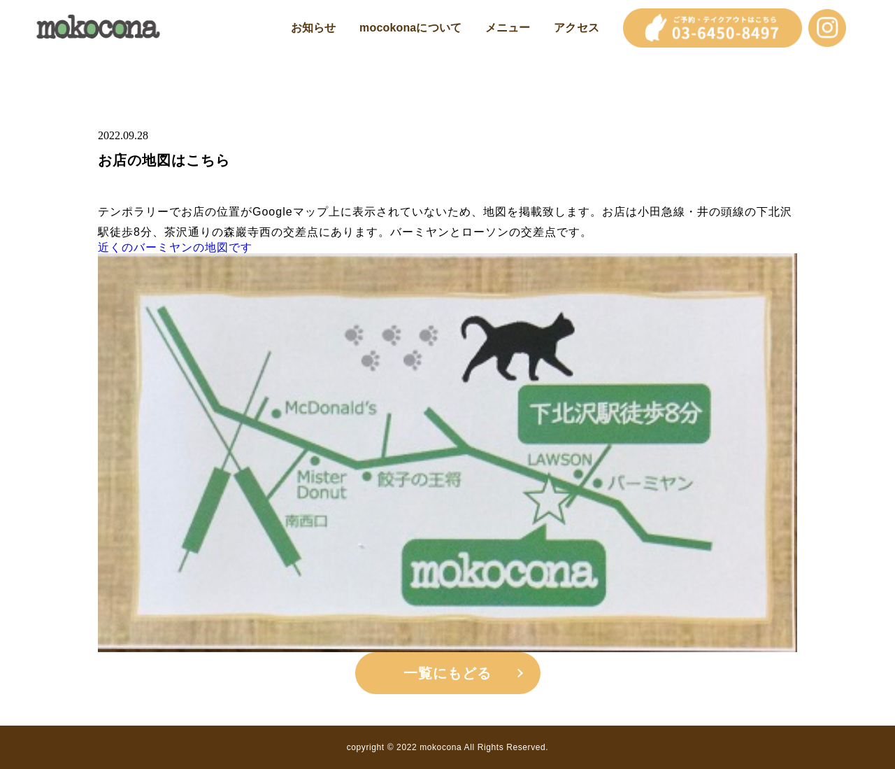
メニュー (508, 28)
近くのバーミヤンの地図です (175, 247)
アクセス (576, 28)
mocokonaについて (410, 28)
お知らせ (313, 28)
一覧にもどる (447, 673)
